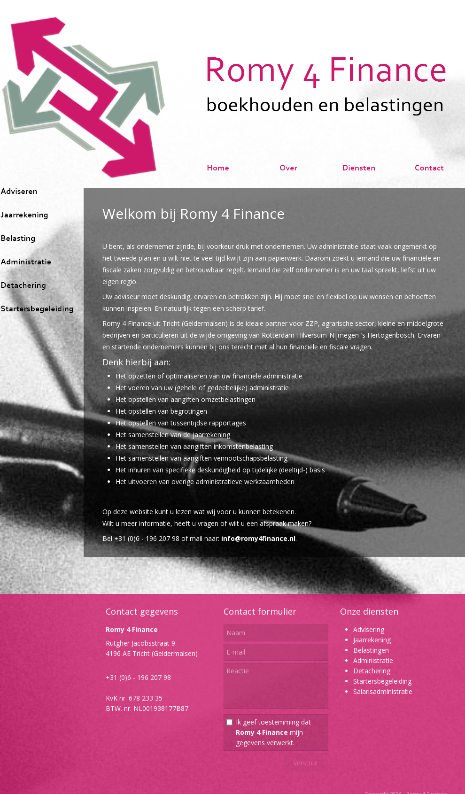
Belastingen (371, 650)
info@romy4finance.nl (258, 538)
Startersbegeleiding (382, 681)
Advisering (368, 629)
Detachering (371, 670)
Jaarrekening (372, 639)
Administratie (373, 660)
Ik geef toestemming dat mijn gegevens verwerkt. (273, 732)
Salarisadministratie (382, 691)
